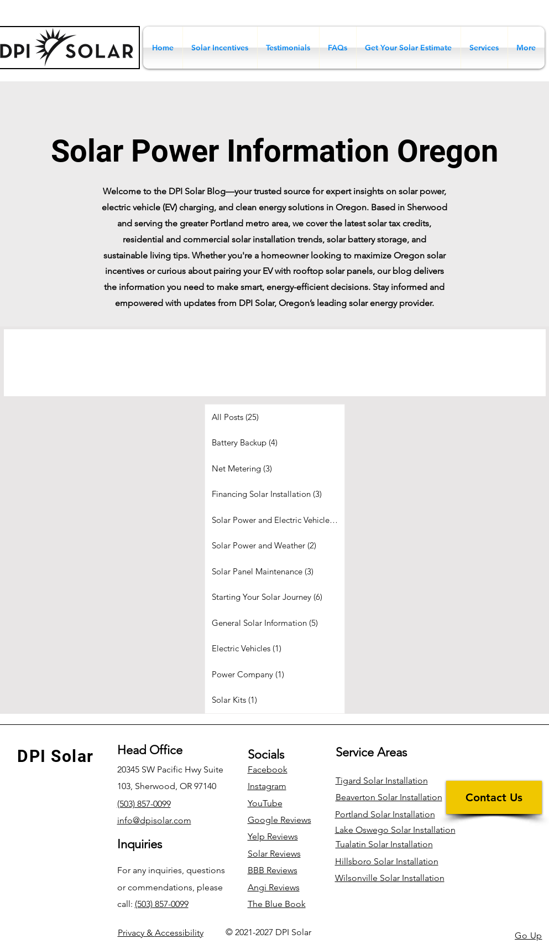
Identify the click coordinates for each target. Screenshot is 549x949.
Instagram (267, 786)
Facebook (267, 769)
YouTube (265, 803)
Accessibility (160, 932)
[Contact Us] (494, 797)
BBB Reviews (272, 870)
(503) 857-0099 (162, 904)
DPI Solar (55, 756)
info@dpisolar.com (154, 820)
